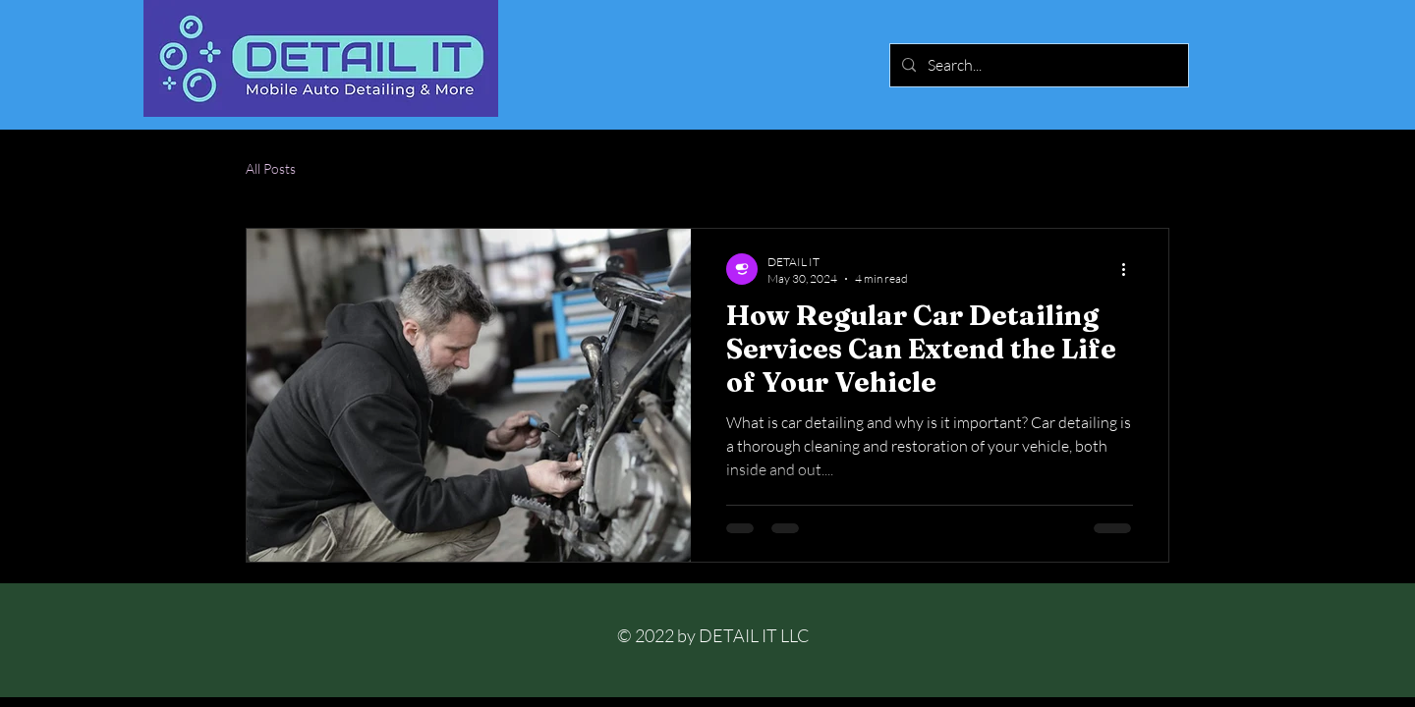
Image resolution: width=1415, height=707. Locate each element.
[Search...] (1037, 65)
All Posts (271, 168)
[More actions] (1130, 269)
